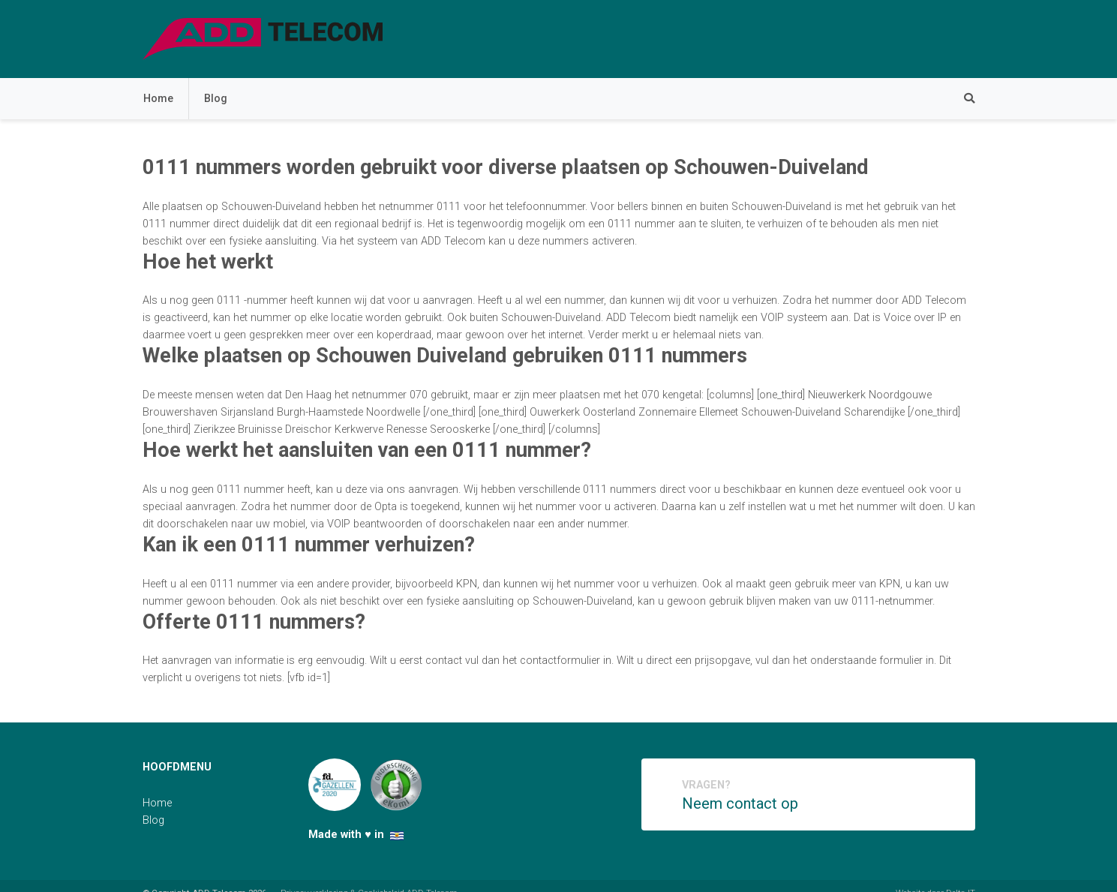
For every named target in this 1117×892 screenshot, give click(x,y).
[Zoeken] (961, 98)
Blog (215, 98)
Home (158, 98)
